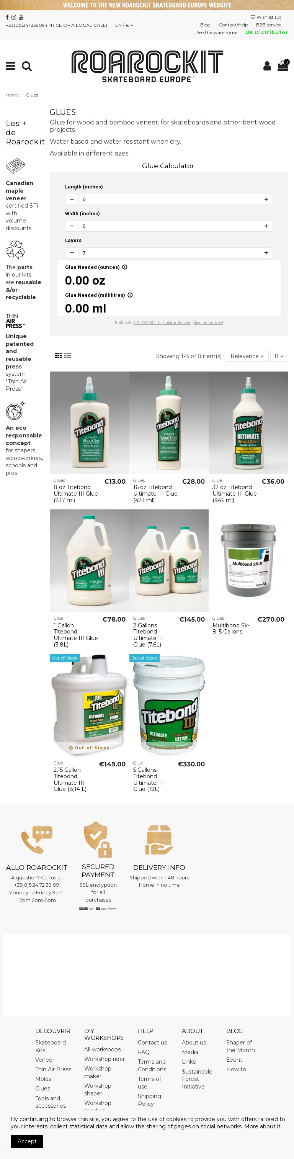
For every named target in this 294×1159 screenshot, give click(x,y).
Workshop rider (104, 1059)
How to (236, 1069)
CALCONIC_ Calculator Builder (162, 322)
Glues (42, 1088)
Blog (206, 25)
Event (234, 1059)
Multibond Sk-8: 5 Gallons (231, 628)
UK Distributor (266, 32)
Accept (27, 1141)
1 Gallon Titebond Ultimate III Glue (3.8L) (76, 635)
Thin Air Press (53, 1069)
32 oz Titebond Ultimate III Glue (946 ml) (234, 494)
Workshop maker (97, 1072)
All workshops (102, 1049)
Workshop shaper (97, 1089)
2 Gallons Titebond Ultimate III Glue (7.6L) (148, 635)
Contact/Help (234, 25)
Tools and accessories (50, 1102)
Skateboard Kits (50, 1046)
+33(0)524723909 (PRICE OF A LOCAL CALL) (56, 25)
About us (194, 1042)
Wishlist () (267, 17)
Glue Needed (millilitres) (99, 295)
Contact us (152, 1042)
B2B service (269, 25)
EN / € (124, 25)
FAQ (144, 1052)
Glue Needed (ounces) (96, 267)
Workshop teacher (97, 1107)
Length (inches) (84, 187)
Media (190, 1052)
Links (189, 1061)
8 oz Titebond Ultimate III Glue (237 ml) (76, 494)
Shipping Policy (149, 1100)
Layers (73, 240)
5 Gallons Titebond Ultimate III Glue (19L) (148, 779)
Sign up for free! (208, 322)
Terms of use (149, 1083)
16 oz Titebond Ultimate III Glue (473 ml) (155, 494)
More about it (262, 1126)
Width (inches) (82, 213)
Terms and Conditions (152, 1065)
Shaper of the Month (240, 1046)
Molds (43, 1079)
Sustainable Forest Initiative (197, 1079)
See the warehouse (217, 32)
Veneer (44, 1059)
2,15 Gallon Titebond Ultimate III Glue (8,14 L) (70, 779)
